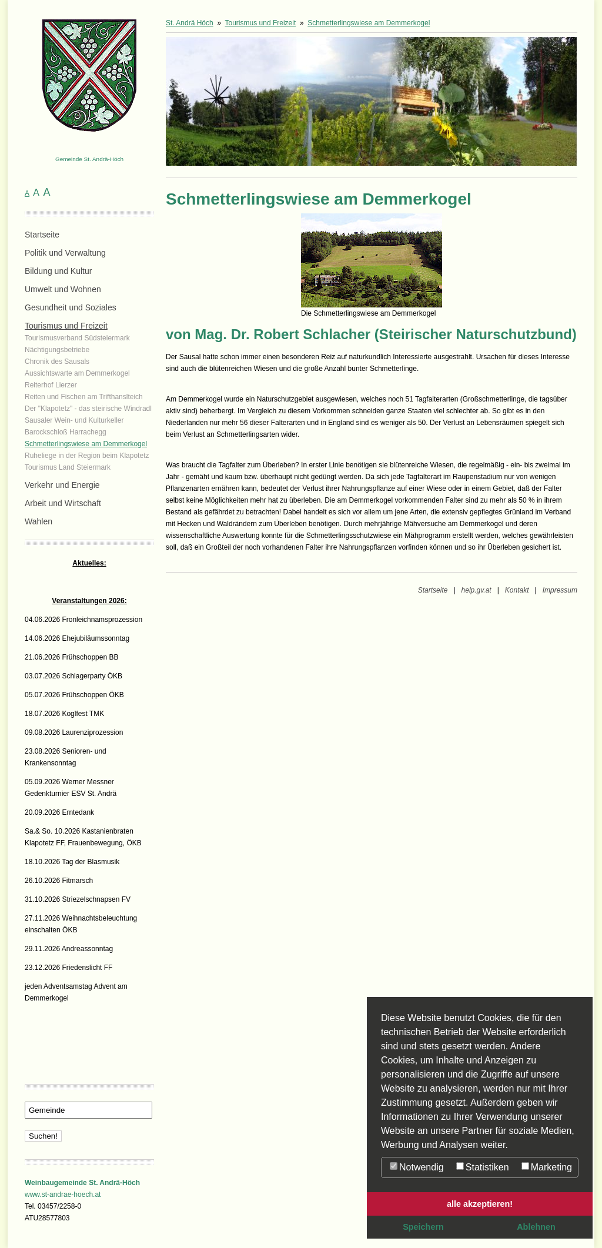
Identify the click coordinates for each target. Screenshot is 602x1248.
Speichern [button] (423, 1227)
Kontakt (517, 590)
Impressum (560, 590)
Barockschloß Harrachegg (65, 432)
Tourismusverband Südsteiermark (77, 338)
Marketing (546, 1167)
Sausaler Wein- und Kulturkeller (74, 420)
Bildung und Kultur (58, 271)
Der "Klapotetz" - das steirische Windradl (88, 408)
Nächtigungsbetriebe (57, 350)
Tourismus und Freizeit (66, 325)
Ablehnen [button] (536, 1227)
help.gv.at (476, 590)
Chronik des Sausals (57, 361)
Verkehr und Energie (62, 485)
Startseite (42, 234)
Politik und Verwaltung (65, 252)
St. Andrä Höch (189, 23)
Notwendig (417, 1167)
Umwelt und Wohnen (63, 289)
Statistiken (482, 1167)
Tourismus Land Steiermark (68, 467)
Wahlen (38, 521)
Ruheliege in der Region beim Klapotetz (87, 455)
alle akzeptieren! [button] (480, 1204)
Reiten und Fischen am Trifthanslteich (84, 397)
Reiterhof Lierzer (51, 385)
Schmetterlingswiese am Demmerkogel (86, 444)
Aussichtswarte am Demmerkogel (77, 373)
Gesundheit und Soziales (70, 307)
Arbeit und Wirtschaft (63, 503)
